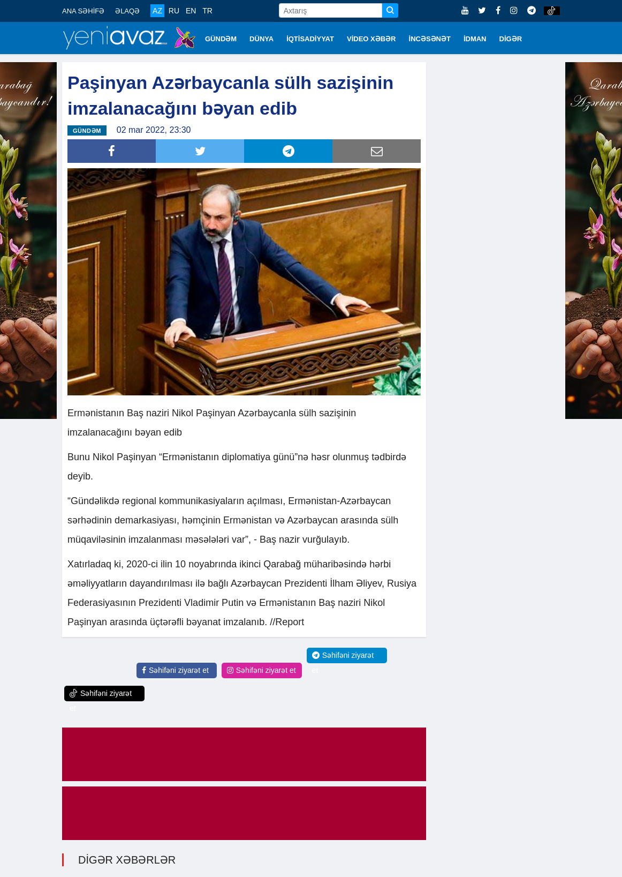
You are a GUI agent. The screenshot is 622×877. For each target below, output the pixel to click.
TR (207, 10)
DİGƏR (510, 39)
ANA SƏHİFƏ (83, 11)
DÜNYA (261, 39)
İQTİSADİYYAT (310, 39)
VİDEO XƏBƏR (371, 39)
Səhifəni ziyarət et (175, 670)
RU (174, 10)
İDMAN (475, 39)
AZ (157, 10)
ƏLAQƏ (127, 11)
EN (191, 10)
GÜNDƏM (221, 39)
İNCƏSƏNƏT (430, 39)
